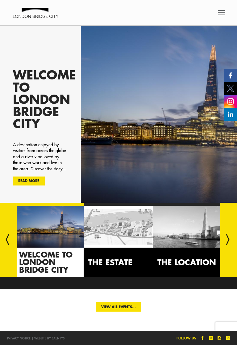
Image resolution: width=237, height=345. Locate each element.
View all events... (118, 306)
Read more (28, 180)
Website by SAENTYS (49, 338)
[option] (118, 114)
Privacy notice (19, 338)
